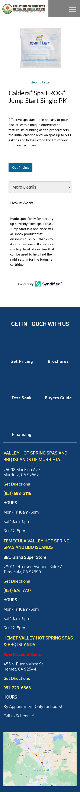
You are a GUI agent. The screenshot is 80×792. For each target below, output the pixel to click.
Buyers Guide (58, 398)
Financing (22, 434)
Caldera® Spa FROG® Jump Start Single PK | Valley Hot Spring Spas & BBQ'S (24, 8)
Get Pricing (20, 167)
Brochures (58, 361)
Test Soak (22, 398)
